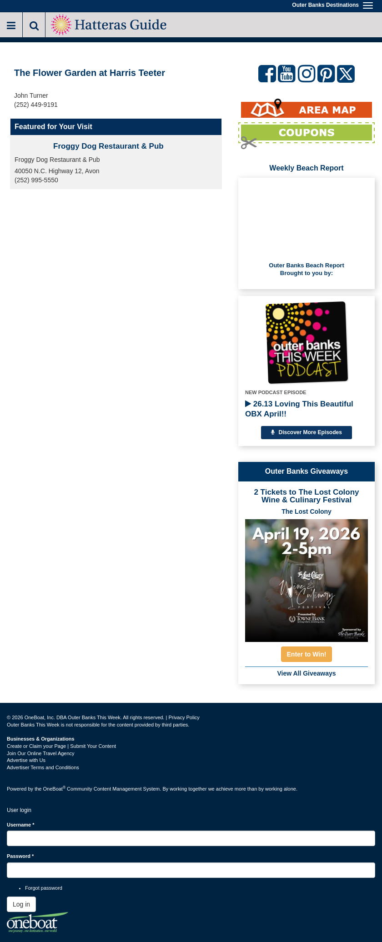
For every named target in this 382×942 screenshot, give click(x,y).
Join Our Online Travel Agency (41, 753)
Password (20, 856)
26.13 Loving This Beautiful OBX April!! (299, 409)
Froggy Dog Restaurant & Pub (108, 146)
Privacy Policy (183, 717)
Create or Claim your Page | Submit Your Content (61, 746)
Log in (21, 904)
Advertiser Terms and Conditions (43, 767)
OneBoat (54, 789)
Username (21, 824)
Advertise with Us (26, 760)
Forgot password (43, 888)
